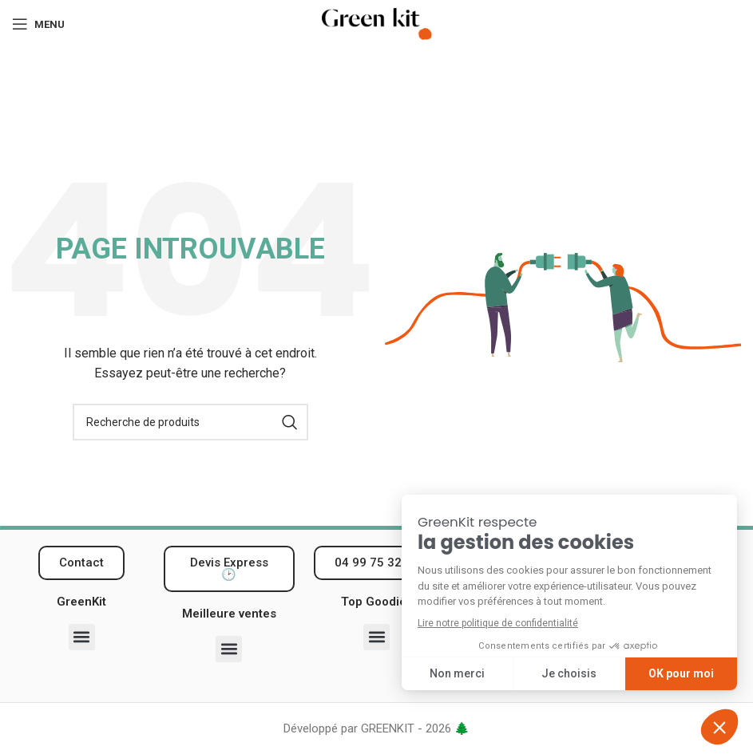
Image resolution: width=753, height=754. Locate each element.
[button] (82, 637)
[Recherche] (190, 422)
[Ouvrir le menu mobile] (38, 24)
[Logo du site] (377, 23)
